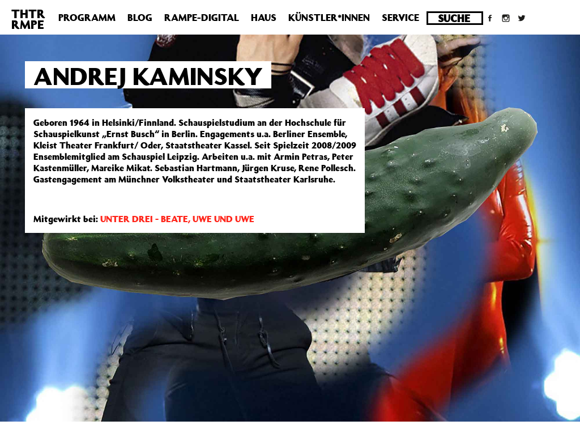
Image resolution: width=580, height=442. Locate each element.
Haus (263, 17)
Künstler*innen (329, 17)
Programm (87, 17)
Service (400, 17)
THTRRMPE (28, 19)
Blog (139, 17)
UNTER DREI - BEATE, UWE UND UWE (177, 218)
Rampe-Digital (201, 17)
